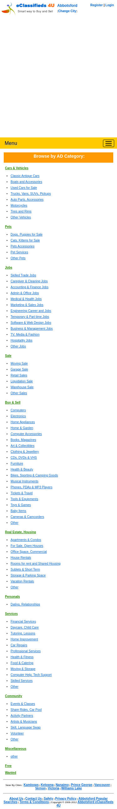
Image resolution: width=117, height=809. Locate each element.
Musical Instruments (24, 481)
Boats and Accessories (26, 182)
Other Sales (19, 393)
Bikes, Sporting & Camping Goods (34, 475)
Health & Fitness (22, 657)
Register (96, 5)
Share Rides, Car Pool (26, 709)
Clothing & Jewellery (25, 451)
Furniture (17, 463)
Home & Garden (22, 428)
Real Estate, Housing (20, 532)
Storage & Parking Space (28, 575)
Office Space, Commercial (29, 551)
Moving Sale (19, 363)
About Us (16, 798)
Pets (8, 226)
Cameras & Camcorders (27, 517)
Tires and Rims (21, 211)
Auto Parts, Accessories (27, 199)
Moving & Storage (23, 669)
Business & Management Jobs (32, 328)
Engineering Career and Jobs (31, 311)
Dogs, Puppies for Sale (26, 234)
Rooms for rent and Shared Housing (36, 563)
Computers (18, 410)
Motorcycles (19, 205)
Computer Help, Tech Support (31, 675)
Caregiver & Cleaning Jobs (29, 281)
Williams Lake (71, 788)
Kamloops (31, 785)
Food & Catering (22, 663)
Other (14, 522)
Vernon (40, 788)
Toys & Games (21, 505)
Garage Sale (19, 369)
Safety (48, 798)
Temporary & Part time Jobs (30, 316)
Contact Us (33, 798)
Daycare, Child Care (25, 627)
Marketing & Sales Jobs (27, 305)
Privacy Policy (65, 798)
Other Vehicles (21, 217)
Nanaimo (62, 785)
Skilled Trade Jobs (23, 275)
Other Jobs (18, 346)
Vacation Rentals (22, 581)
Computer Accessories (26, 434)
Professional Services (26, 651)
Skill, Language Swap (26, 727)
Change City (67, 11)
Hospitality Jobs (21, 340)
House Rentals (21, 557)
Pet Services (19, 252)
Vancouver (102, 785)
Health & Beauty (22, 469)
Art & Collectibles (22, 446)
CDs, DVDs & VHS (24, 457)
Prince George (81, 785)
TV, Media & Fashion (25, 334)
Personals (12, 596)
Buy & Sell (12, 402)
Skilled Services (22, 680)
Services (11, 613)
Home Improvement (24, 639)
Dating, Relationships (25, 604)
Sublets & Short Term (25, 569)
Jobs (8, 267)
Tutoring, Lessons (23, 633)
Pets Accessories (22, 246)
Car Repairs (19, 645)
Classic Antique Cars (25, 176)
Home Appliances (23, 422)
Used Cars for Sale (24, 187)
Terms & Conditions (34, 802)
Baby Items (18, 511)
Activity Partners (22, 715)
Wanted (10, 772)
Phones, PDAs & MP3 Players (31, 487)
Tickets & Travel (22, 493)
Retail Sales (19, 375)
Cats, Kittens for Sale (25, 240)
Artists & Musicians (24, 721)
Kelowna (47, 785)
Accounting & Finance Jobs (29, 287)
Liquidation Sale (22, 381)
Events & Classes (23, 704)
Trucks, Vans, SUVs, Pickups (31, 193)
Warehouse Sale (22, 387)
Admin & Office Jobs (25, 293)
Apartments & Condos (26, 540)
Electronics (18, 416)
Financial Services (23, 621)
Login (109, 5)
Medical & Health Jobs (26, 299)
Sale (8, 355)
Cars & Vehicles (16, 168)
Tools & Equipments (24, 499)
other (14, 756)
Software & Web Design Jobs (31, 322)
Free (8, 766)
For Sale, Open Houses (27, 546)
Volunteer (17, 733)
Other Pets (18, 258)
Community (13, 696)
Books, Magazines (23, 440)
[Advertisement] (58, 75)
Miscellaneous (15, 748)
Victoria (53, 788)
